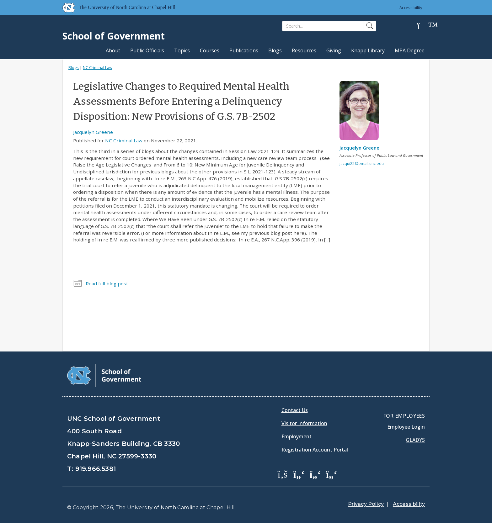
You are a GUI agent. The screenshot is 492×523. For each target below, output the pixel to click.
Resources (304, 50)
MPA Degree (410, 50)
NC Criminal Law (97, 67)
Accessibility (410, 7)
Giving (333, 50)
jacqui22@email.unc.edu (362, 163)
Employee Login (406, 426)
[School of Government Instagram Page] (331, 473)
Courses (209, 50)
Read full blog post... (108, 283)
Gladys (415, 439)
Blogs (275, 50)
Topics (182, 50)
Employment (296, 436)
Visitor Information (304, 423)
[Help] (423, 26)
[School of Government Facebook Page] (282, 473)
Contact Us (294, 410)
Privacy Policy (366, 504)
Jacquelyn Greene (93, 132)
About (113, 50)
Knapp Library (368, 50)
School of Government (113, 35)
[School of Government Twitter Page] (299, 473)
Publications (243, 50)
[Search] (323, 26)
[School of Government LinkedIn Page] (315, 473)
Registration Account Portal (314, 449)
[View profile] (361, 112)
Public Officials (147, 50)
